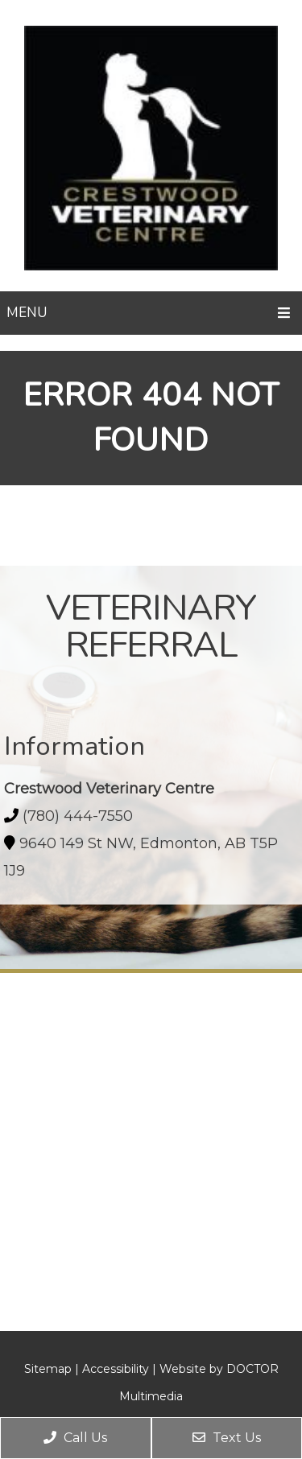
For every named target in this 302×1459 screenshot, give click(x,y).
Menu (26, 312)
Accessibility (115, 1369)
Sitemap (48, 1369)
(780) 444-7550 (78, 816)
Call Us (75, 1437)
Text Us (226, 1437)
